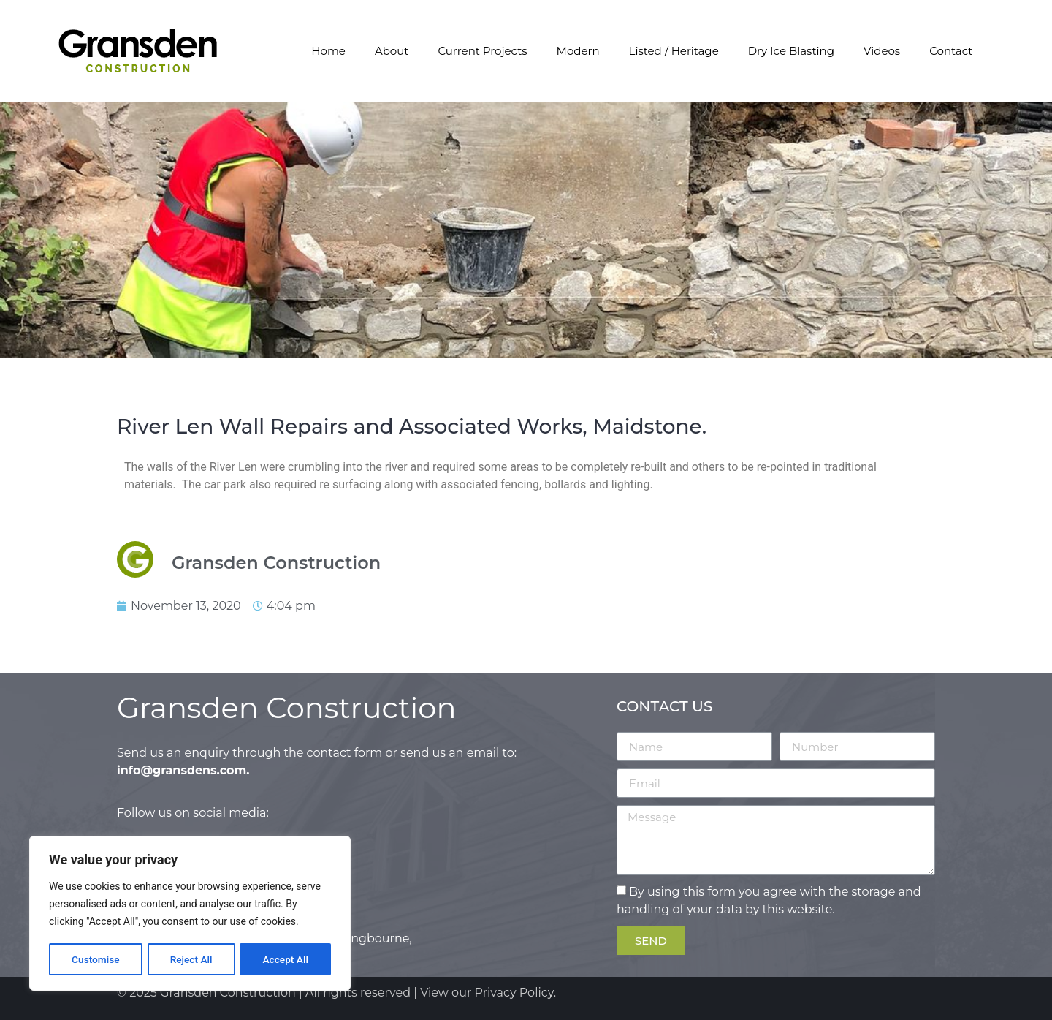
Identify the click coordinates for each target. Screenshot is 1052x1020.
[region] (190, 914)
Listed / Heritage (674, 51)
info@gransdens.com (181, 770)
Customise (95, 959)
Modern (578, 51)
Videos (882, 51)
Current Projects (482, 51)
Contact (950, 51)
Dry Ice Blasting (791, 51)
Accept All (285, 959)
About (392, 51)
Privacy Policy (514, 993)
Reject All (191, 959)
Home (328, 51)
